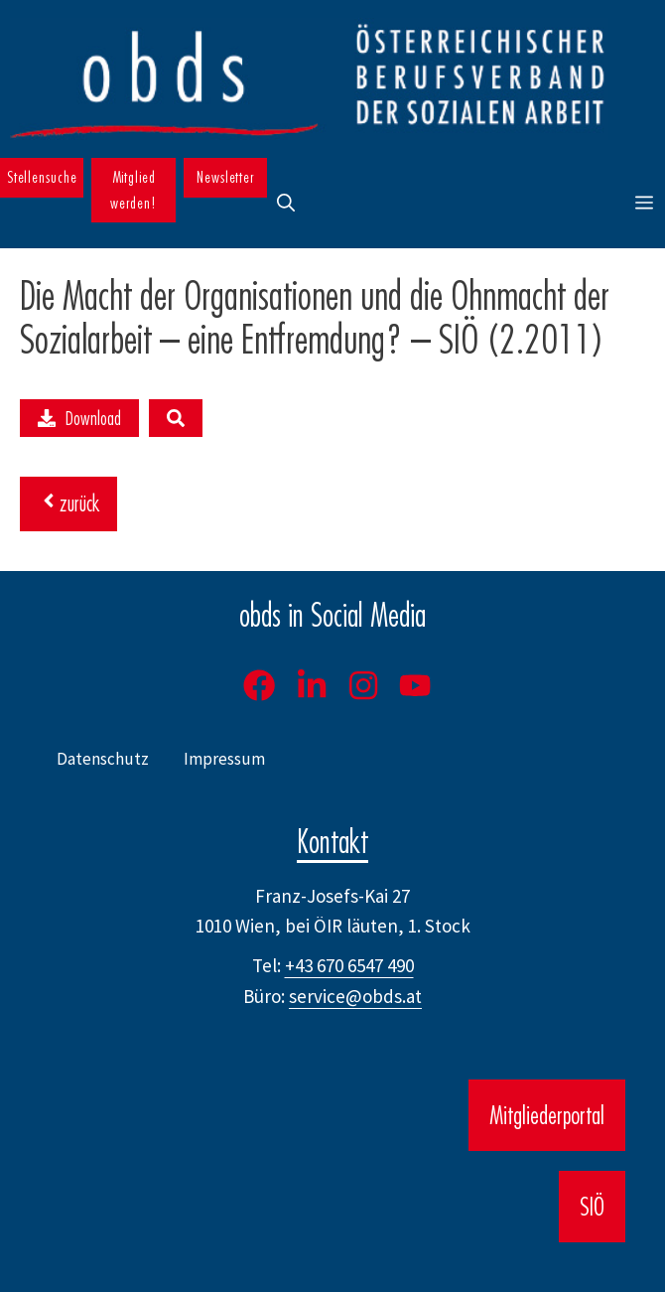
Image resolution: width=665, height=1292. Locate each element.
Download (79, 418)
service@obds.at (355, 996)
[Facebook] (259, 685)
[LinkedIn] (311, 685)
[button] (286, 203)
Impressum (224, 759)
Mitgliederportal (546, 1115)
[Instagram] (363, 685)
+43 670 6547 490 (349, 965)
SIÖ (592, 1206)
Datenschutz (103, 759)
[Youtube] (415, 685)
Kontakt (332, 841)
